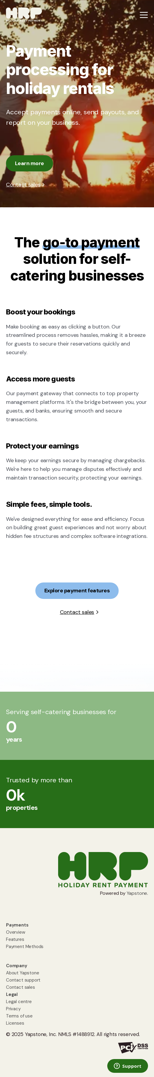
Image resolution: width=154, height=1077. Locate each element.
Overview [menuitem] (15, 932)
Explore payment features (77, 590)
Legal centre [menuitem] (19, 1002)
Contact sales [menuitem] (20, 987)
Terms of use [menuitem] (19, 1016)
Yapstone (137, 893)
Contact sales (23, 184)
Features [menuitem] (15, 939)
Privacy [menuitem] (13, 1009)
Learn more (29, 163)
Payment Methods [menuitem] (24, 947)
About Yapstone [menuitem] (22, 973)
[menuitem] (17, 925)
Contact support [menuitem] (23, 980)
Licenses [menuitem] (15, 1023)
